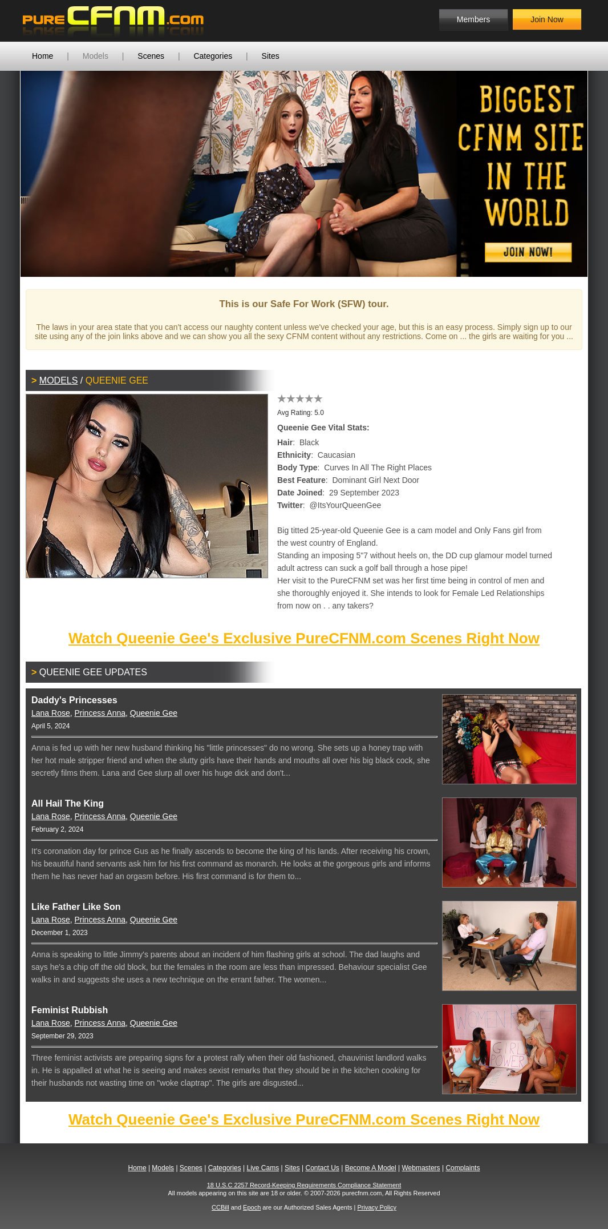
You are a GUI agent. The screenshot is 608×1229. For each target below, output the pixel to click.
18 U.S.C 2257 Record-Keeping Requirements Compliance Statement (304, 1185)
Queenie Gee (153, 713)
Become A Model (370, 1168)
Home (42, 56)
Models (95, 56)
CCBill (220, 1207)
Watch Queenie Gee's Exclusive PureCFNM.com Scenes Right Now (304, 638)
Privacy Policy (376, 1207)
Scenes (150, 56)
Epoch (252, 1207)
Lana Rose (50, 713)
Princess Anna (100, 713)
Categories (212, 56)
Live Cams (263, 1168)
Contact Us (322, 1168)
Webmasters (421, 1168)
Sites (270, 56)
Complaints (462, 1168)
